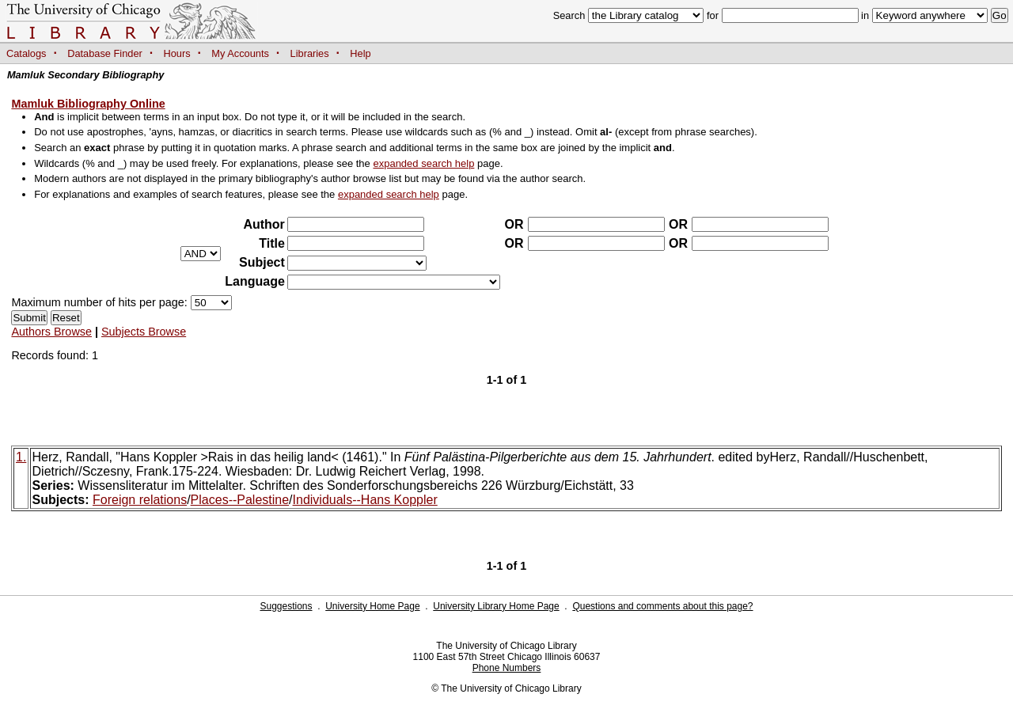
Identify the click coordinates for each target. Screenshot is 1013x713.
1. (21, 457)
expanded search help (423, 163)
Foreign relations (140, 499)
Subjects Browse (143, 331)
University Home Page (372, 606)
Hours (177, 53)
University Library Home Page (496, 606)
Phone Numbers (506, 667)
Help (360, 53)
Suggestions (286, 606)
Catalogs (26, 53)
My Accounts (240, 53)
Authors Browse (51, 331)
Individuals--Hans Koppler (365, 499)
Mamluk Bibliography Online (88, 103)
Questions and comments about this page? (662, 606)
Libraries (309, 53)
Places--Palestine (240, 499)
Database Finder (104, 53)
